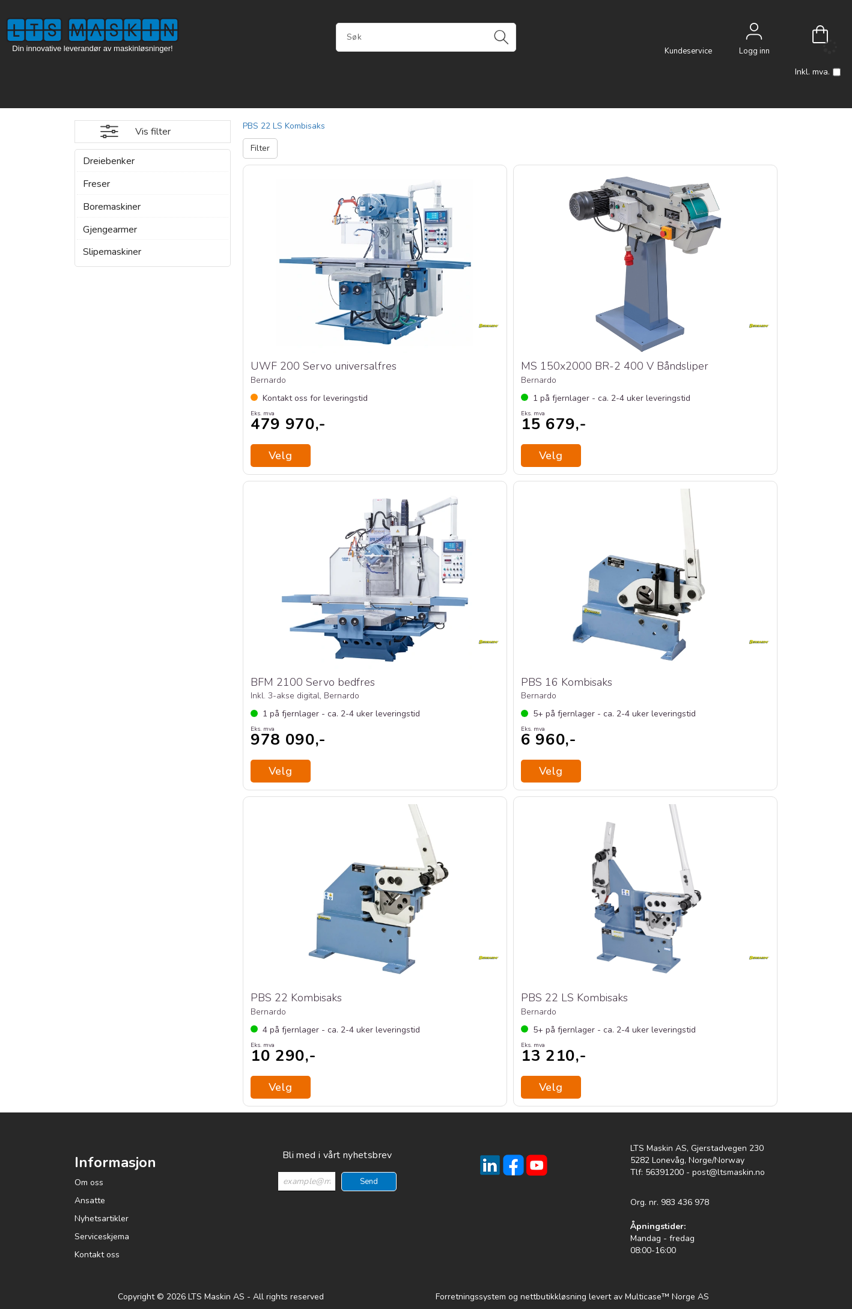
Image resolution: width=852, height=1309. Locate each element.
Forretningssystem (471, 1296)
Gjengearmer (110, 229)
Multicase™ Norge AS (667, 1296)
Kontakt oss (97, 1254)
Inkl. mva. (818, 72)
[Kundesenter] (688, 34)
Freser (96, 184)
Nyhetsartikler (102, 1218)
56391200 (664, 1172)
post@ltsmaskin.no (728, 1172)
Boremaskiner (112, 206)
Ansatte (90, 1200)
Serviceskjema (102, 1236)
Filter (260, 148)
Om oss (89, 1182)
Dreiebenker (109, 161)
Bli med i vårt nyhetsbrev (337, 1155)
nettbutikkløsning (553, 1296)
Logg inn (754, 34)
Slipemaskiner (112, 251)
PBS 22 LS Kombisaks (284, 126)
